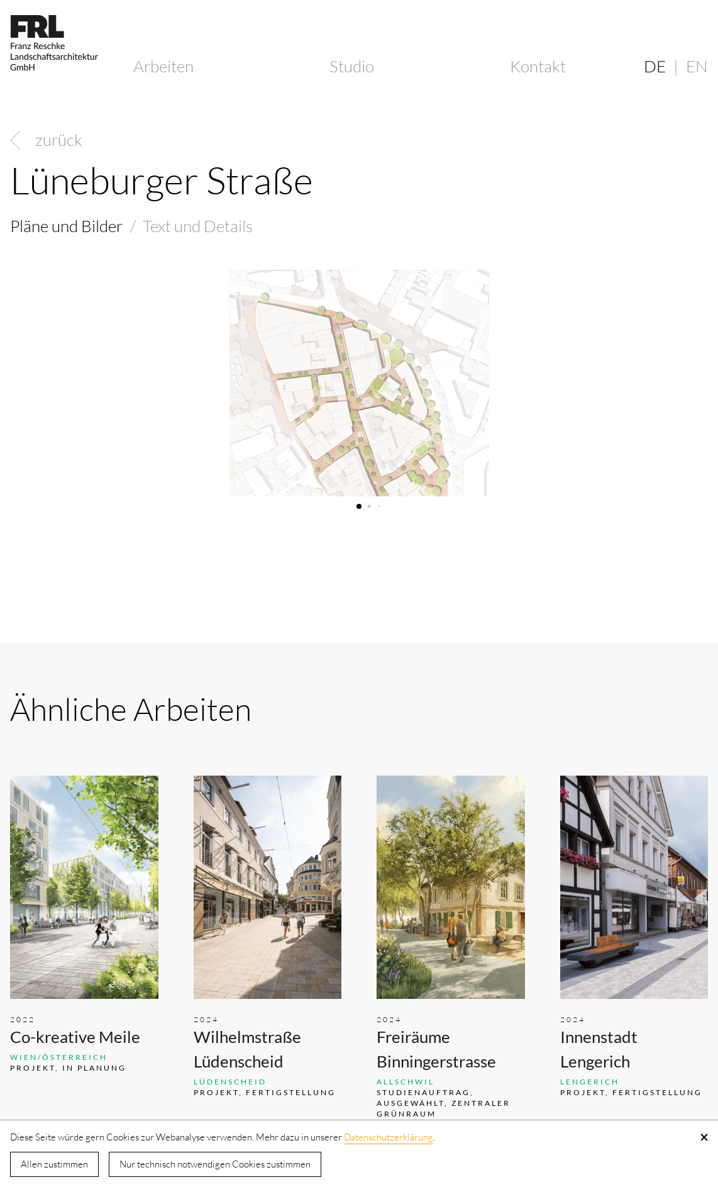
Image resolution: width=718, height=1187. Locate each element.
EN (697, 66)
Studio (351, 66)
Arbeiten (163, 66)
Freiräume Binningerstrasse (436, 1049)
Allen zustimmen (54, 1164)
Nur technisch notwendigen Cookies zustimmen (215, 1164)
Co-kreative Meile (75, 1037)
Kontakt (538, 66)
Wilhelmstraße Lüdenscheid (247, 1049)
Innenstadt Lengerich (599, 1049)
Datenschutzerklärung (388, 1137)
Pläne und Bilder (66, 226)
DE (655, 66)
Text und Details (198, 226)
